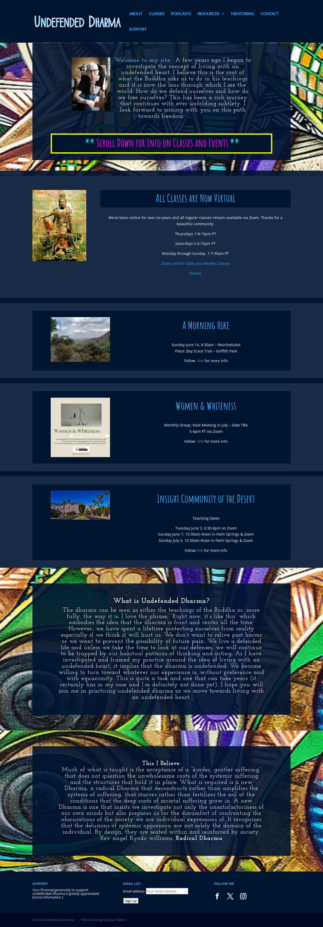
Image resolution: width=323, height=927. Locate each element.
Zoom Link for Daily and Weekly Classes (195, 263)
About (135, 14)
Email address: (134, 891)
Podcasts (181, 14)
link (200, 360)
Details (195, 273)
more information (47, 897)
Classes (156, 14)
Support (138, 29)
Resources (208, 14)
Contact (270, 14)
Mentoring (242, 14)
